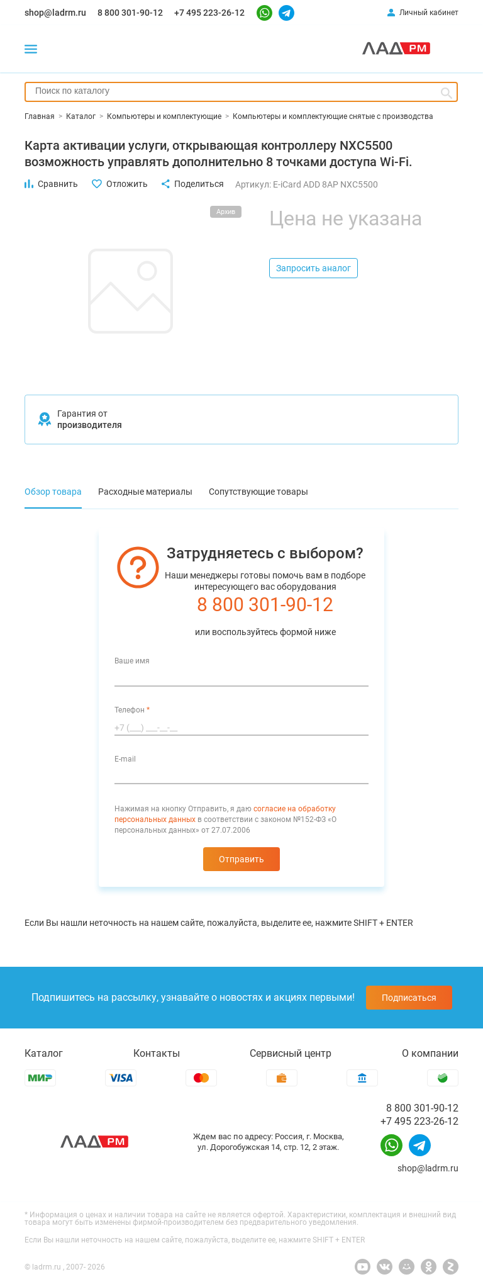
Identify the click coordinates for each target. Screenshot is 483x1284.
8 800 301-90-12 (130, 13)
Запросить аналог (313, 268)
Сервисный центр (290, 1053)
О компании (430, 1053)
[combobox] (241, 92)
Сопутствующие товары (258, 492)
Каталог (44, 1053)
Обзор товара (53, 492)
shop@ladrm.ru (55, 13)
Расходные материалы (145, 492)
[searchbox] (241, 90)
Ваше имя (132, 660)
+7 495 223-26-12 (209, 13)
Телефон (132, 710)
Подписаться (409, 998)
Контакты (156, 1053)
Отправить (241, 859)
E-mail (125, 759)
